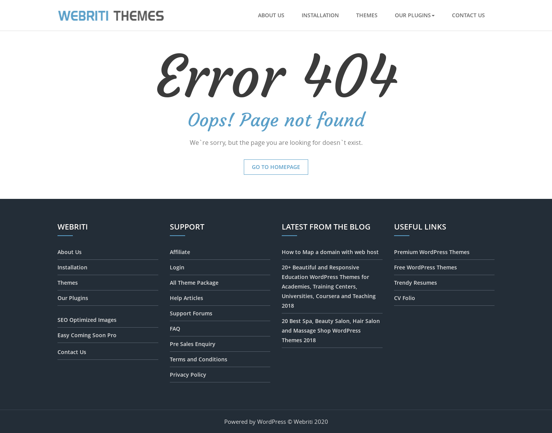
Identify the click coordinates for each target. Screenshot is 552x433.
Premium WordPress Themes (432, 252)
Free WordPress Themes (425, 267)
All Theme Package (194, 282)
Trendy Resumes (415, 282)
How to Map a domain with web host (330, 252)
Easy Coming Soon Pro (87, 335)
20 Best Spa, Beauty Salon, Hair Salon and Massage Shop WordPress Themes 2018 (331, 330)
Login (177, 267)
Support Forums (191, 313)
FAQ (175, 328)
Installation (320, 15)
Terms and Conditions (198, 359)
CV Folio (404, 298)
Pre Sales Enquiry (192, 344)
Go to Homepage (276, 167)
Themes (367, 15)
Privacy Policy (188, 374)
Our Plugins (415, 15)
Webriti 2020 (311, 421)
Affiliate (180, 252)
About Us (271, 15)
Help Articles (186, 298)
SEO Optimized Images (87, 319)
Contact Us (468, 15)
